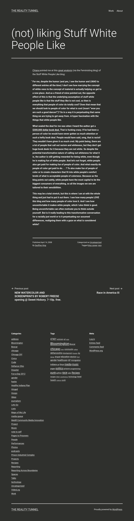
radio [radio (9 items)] (69, 373)
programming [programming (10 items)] (75, 369)
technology (16, 482)
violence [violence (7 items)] (58, 380)
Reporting (15, 466)
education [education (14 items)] (65, 357)
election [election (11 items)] (73, 357)
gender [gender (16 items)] (53, 360)
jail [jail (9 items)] (58, 364)
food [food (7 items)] (78, 357)
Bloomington (17, 343)
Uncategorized (96, 242)
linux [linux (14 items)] (62, 364)
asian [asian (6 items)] (67, 339)
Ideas (13, 397)
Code (13, 362)
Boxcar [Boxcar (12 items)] (72, 344)
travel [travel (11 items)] (79, 377)
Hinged (14, 389)
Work (111, 10)
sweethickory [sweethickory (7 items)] (64, 377)
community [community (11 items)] (68, 349)
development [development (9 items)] (67, 353)
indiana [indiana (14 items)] (53, 364)
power (94, 245)
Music (14, 428)
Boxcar (14, 347)
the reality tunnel (24, 10)
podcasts (15, 451)
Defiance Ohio (17, 366)
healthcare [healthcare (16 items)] (62, 360)
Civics (14, 358)
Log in (92, 339)
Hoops (14, 393)
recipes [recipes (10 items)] (53, 377)
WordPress (117, 509)
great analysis (65, 70)
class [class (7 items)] (62, 349)
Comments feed (96, 347)
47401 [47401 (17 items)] (53, 339)
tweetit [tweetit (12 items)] (53, 380)
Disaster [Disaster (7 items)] (75, 353)
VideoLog (15, 490)
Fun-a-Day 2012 (18, 374)
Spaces (14, 474)
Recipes (14, 463)
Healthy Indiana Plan (20, 385)
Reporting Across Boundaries (24, 470)
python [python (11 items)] (59, 373)
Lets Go (14, 405)
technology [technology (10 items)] (72, 377)
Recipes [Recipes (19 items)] (76, 372)
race (100, 245)
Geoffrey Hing (40, 245)
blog (90, 245)
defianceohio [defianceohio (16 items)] (56, 353)
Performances (17, 443)
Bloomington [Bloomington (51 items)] (59, 344)
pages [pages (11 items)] (52, 369)
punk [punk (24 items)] (53, 372)
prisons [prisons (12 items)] (67, 369)
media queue (17, 416)
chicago (14, 350)
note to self (16, 432)
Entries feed (94, 343)
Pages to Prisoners (19, 435)
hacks (14, 381)
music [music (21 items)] (75, 364)
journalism (16, 401)
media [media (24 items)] (68, 364)
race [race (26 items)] (64, 372)
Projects (15, 459)
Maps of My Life (18, 412)
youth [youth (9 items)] (64, 380)
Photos (14, 447)
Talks (13, 478)
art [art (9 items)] (65, 339)
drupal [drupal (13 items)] (57, 357)
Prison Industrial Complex (23, 455)
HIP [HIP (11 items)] (69, 360)
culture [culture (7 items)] (76, 349)
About (120, 10)
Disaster (15, 370)
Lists (13, 408)
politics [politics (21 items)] (59, 368)
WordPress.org (96, 350)
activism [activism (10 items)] (60, 339)
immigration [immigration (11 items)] (76, 360)
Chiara (36, 70)
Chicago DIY (16, 354)
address (15, 339)
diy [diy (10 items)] (79, 353)
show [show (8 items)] (58, 377)
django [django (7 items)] (52, 357)
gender (14, 378)
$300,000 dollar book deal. (46, 129)
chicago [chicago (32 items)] (55, 349)
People (14, 439)
